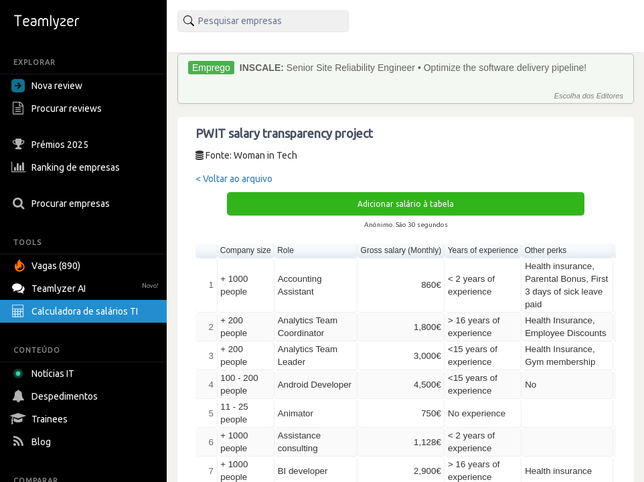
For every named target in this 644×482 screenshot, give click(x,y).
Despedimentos (56, 396)
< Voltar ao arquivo (233, 178)
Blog (33, 441)
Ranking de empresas (67, 167)
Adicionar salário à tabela (405, 203)
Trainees (41, 419)
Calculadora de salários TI (76, 311)
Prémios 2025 (51, 144)
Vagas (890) (47, 265)
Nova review (46, 85)
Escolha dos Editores (588, 96)
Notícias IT (45, 373)
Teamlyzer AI (87, 287)
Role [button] (285, 250)
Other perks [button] (546, 250)
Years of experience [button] (483, 250)
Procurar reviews (58, 108)
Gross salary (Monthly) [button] (401, 250)
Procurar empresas (62, 203)
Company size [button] (245, 250)
